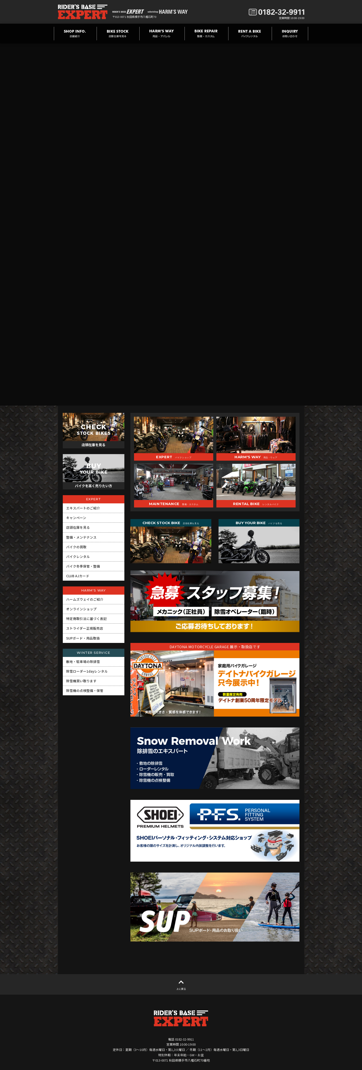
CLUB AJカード (77, 575)
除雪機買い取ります (81, 680)
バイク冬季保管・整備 (83, 566)
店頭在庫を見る (78, 527)
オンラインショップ (81, 608)
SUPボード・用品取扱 (83, 638)
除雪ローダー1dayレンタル (87, 671)
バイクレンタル (78, 556)
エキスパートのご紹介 (83, 508)
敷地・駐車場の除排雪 (83, 661)
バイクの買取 (76, 546)
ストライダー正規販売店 (84, 628)
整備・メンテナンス (81, 537)
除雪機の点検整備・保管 (84, 690)
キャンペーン (76, 517)
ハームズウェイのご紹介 (84, 599)
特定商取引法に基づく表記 (86, 618)
